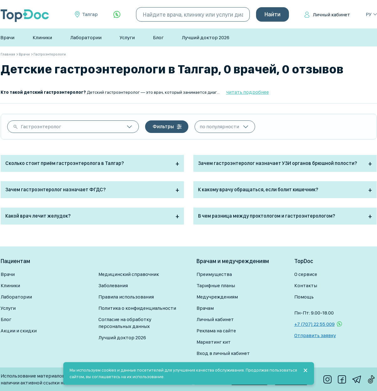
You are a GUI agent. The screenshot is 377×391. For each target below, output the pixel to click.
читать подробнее (247, 92)
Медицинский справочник (128, 274)
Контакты (305, 285)
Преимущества (214, 274)
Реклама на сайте (216, 331)
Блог (158, 37)
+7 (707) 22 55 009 (314, 324)
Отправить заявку (315, 335)
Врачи (7, 37)
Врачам (205, 308)
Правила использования (126, 297)
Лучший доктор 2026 (205, 37)
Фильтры (163, 126)
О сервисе (305, 274)
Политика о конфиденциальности (137, 308)
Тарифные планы (215, 285)
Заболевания (113, 285)
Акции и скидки (19, 331)
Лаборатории (86, 37)
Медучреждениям (217, 297)
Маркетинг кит (213, 342)
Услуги (127, 37)
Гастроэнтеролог (41, 126)
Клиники (42, 37)
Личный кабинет (331, 15)
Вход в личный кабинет (223, 353)
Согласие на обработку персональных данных (124, 322)
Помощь (304, 297)
